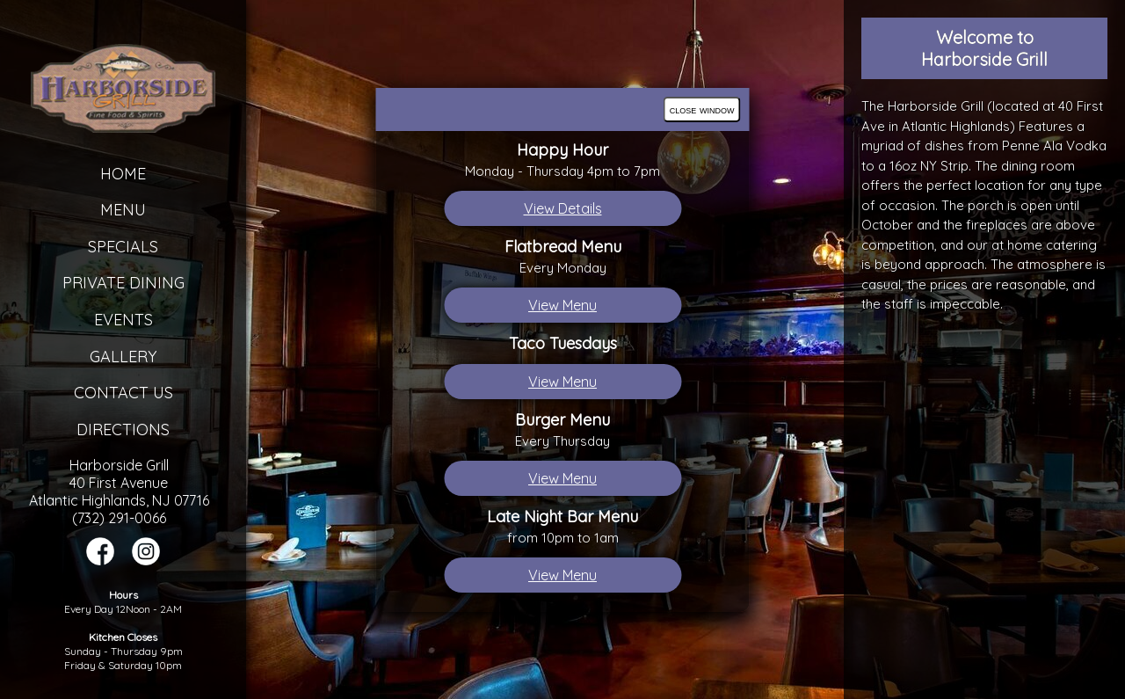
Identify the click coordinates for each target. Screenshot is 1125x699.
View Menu (562, 305)
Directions (123, 429)
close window (702, 109)
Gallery (123, 356)
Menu (123, 210)
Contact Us (123, 392)
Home (123, 174)
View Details (563, 208)
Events (123, 319)
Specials (123, 247)
